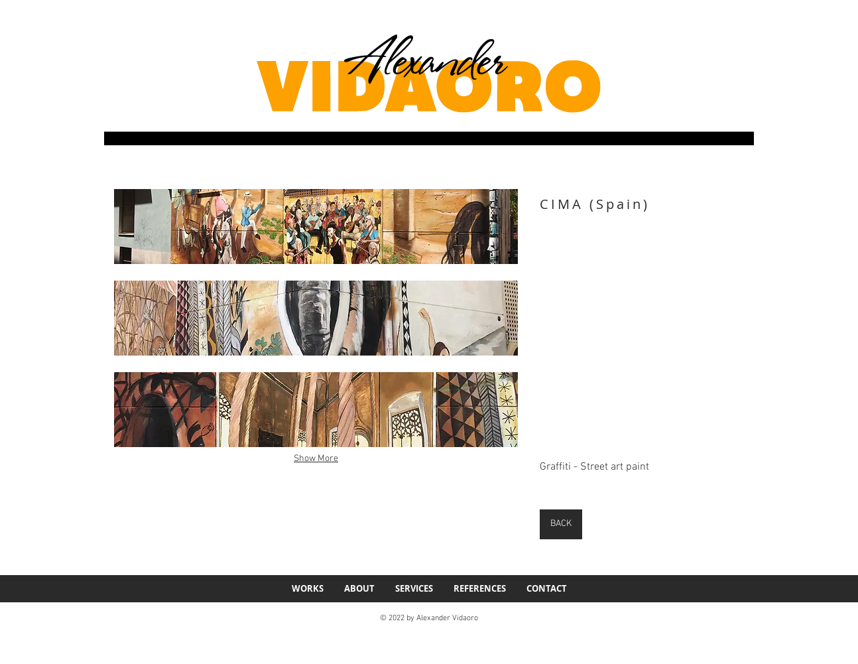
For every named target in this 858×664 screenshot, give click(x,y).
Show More (316, 458)
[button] (316, 226)
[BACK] (561, 524)
